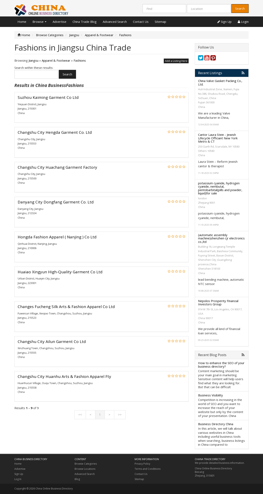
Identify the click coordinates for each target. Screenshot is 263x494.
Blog (77, 479)
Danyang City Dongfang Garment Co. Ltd (56, 202)
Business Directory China (215, 424)
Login (243, 22)
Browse (39, 22)
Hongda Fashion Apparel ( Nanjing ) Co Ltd (57, 237)
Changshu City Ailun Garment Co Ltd (52, 341)
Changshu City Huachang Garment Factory (57, 167)
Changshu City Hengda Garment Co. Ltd (55, 132)
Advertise (59, 22)
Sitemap (160, 22)
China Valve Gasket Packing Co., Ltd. (220, 82)
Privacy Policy (142, 463)
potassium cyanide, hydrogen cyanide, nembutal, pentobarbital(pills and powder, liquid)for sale (220, 188)
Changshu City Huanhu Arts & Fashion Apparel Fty (64, 376)
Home (21, 22)
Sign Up (224, 22)
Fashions (80, 60)
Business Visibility (210, 395)
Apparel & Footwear (56, 60)
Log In (17, 479)
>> (120, 414)
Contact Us (141, 22)
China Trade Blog (85, 22)
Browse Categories (86, 463)
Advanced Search (115, 22)
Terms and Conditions (147, 469)
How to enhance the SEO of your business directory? (221, 364)
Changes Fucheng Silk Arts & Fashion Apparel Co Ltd (66, 306)
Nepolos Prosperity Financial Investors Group (218, 302)
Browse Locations (85, 469)
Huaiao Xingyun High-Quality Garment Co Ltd (60, 272)
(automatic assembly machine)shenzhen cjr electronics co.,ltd (221, 238)
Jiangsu (33, 60)
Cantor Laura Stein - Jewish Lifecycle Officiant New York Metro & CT (218, 138)
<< (80, 414)
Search (240, 8)
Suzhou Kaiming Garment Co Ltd (48, 97)
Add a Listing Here (176, 61)
